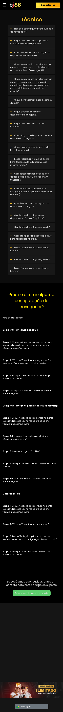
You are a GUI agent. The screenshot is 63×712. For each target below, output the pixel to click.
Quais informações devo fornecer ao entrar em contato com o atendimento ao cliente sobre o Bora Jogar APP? (31, 67)
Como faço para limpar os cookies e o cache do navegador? (31, 137)
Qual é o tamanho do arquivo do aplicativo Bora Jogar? (29, 205)
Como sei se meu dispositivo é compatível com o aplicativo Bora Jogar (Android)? (31, 191)
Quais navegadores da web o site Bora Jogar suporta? (29, 149)
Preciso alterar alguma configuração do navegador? (31, 30)
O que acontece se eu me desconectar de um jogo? (25, 113)
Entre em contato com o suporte (31, 593)
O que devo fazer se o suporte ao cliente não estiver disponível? (29, 42)
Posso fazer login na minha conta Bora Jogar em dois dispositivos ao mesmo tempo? (29, 161)
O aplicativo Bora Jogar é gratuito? (30, 227)
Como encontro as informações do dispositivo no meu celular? (30, 54)
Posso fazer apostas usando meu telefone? (29, 249)
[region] (31, 690)
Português (24, 706)
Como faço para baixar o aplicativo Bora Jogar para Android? (31, 237)
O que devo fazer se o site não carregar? (27, 125)
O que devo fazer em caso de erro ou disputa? (31, 101)
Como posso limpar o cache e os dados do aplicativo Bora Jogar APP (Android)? (29, 176)
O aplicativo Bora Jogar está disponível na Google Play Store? (27, 217)
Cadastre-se (48, 5)
